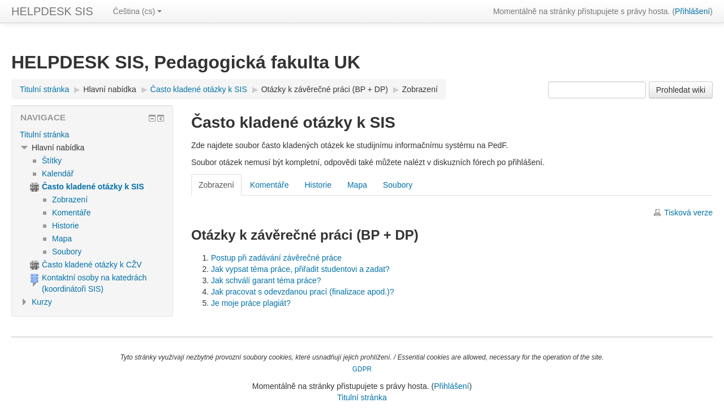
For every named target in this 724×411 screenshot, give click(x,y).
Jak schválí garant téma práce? (266, 280)
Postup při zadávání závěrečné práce (276, 257)
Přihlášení (692, 11)
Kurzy (42, 301)
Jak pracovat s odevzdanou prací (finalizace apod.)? (302, 291)
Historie (317, 184)
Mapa (357, 184)
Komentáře (269, 184)
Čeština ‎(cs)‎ (137, 11)
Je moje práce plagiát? (251, 303)
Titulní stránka (44, 134)
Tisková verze (688, 212)
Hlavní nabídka (109, 89)
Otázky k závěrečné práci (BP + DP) (324, 89)
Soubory (397, 184)
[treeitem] (92, 134)
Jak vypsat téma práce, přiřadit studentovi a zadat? (300, 269)
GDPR (362, 369)
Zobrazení (420, 89)
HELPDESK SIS (52, 11)
